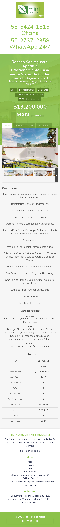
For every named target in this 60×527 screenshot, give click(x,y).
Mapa (30, 125)
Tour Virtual (44, 125)
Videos (18, 125)
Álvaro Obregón (29, 81)
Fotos (7, 125)
